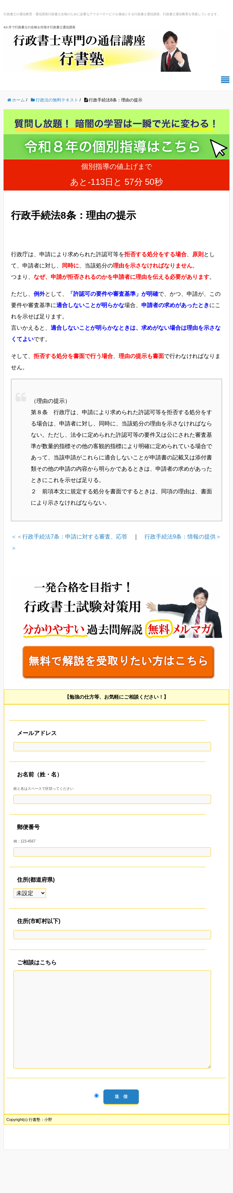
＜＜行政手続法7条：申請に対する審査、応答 (69, 537)
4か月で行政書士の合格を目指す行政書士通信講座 (39, 27)
